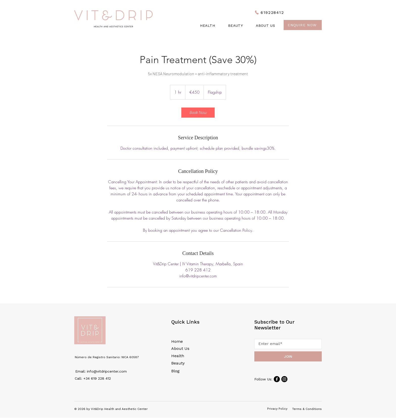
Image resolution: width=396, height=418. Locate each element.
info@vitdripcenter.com (107, 371)
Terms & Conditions (307, 409)
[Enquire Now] (303, 25)
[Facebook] (277, 379)
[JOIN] (288, 356)
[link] (198, 113)
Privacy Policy (277, 408)
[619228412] (269, 12)
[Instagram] (284, 379)
